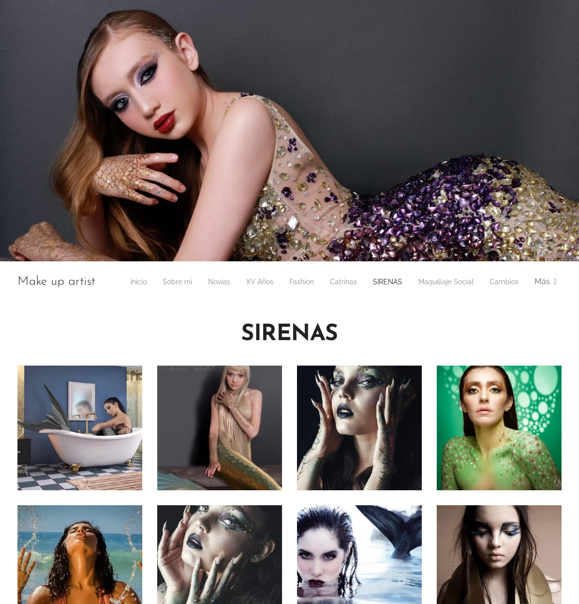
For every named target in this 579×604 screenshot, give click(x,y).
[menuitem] (156, 281)
